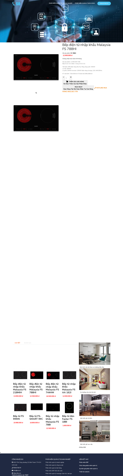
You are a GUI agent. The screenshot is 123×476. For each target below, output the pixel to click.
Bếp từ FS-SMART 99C (36, 418)
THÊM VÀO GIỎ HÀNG (75, 83)
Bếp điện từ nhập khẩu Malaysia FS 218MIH (19, 388)
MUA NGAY (78, 88)
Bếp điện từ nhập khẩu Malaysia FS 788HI (36, 388)
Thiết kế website (84, 472)
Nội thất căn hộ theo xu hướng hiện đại (92, 367)
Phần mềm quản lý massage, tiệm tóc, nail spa (59, 473)
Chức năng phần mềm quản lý (88, 465)
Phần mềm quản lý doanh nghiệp (55, 462)
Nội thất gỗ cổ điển (86, 418)
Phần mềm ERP (83, 462)
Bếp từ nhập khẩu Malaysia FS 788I (52, 420)
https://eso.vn (17, 473)
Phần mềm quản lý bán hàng (54, 468)
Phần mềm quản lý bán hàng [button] (85, 3)
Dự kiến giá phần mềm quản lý (88, 468)
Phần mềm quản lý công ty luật (54, 465)
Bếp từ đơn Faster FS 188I (68, 419)
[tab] (17, 343)
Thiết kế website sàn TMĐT (20, 475)
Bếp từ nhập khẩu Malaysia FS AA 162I (69, 388)
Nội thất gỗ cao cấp (86, 444)
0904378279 (104, 3)
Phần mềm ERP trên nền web (54, 471)
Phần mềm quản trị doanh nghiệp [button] (60, 3)
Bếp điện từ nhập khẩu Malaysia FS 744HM (52, 388)
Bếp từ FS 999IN (18, 418)
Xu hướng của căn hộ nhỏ (88, 392)
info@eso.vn (17, 470)
